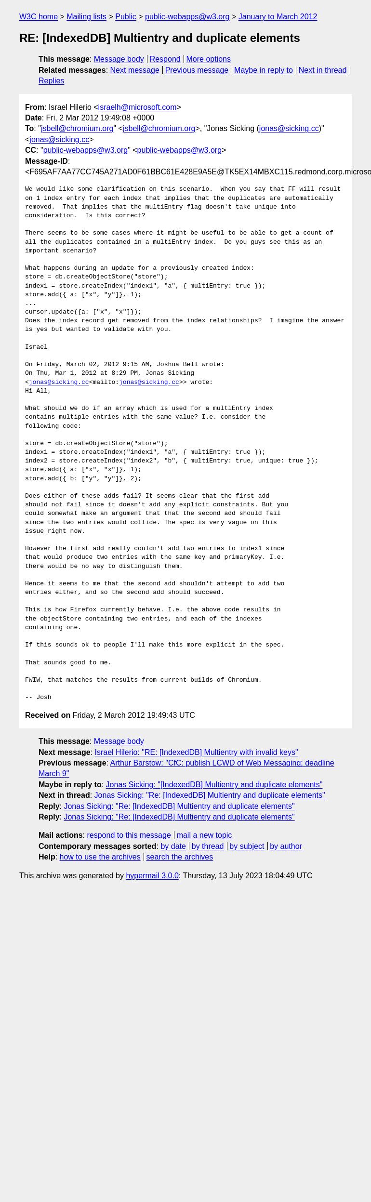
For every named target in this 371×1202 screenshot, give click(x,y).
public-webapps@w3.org (187, 17)
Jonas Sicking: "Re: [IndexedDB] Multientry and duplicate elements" (209, 795)
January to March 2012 (278, 17)
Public (125, 17)
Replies (51, 81)
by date (173, 846)
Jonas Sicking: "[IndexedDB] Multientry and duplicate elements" (214, 784)
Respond (165, 59)
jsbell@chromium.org (77, 128)
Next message (134, 70)
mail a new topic (204, 835)
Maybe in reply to (263, 70)
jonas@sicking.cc (289, 128)
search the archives (179, 857)
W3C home (38, 17)
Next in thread (323, 70)
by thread (208, 846)
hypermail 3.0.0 (152, 876)
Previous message (197, 70)
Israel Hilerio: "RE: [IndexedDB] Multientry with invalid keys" (196, 752)
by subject (246, 846)
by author (286, 846)
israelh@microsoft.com (137, 107)
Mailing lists (86, 17)
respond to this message (129, 835)
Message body (119, 59)
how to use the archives (100, 857)
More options (208, 59)
